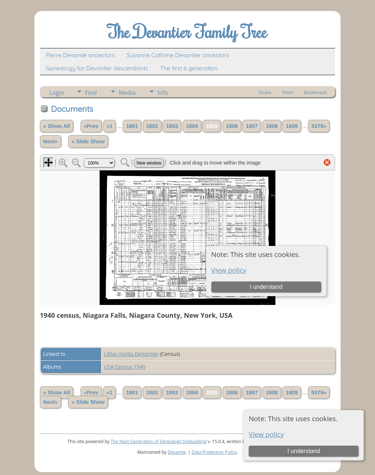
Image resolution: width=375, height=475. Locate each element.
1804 (192, 126)
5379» (318, 126)
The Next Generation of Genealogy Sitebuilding (159, 441)
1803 (172, 126)
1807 (252, 126)
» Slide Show (87, 141)
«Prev (91, 126)
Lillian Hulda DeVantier (131, 353)
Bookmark (315, 92)
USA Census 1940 (124, 366)
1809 (292, 126)
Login (56, 93)
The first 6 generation (189, 68)
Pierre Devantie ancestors (80, 55)
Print (287, 92)
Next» (50, 141)
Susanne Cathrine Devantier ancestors (178, 55)
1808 (272, 126)
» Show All (56, 126)
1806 (232, 126)
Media (127, 93)
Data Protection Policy (214, 452)
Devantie (177, 452)
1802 (152, 126)
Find (91, 93)
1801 (132, 126)
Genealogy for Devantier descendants (97, 68)
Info (162, 93)
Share (265, 92)
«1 (109, 126)
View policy (266, 434)
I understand (303, 451)
